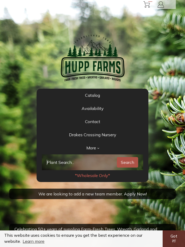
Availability (93, 108)
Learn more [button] (33, 241)
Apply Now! (135, 193)
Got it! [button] (174, 238)
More (92, 147)
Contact (92, 121)
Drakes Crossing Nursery (92, 134)
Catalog (92, 95)
